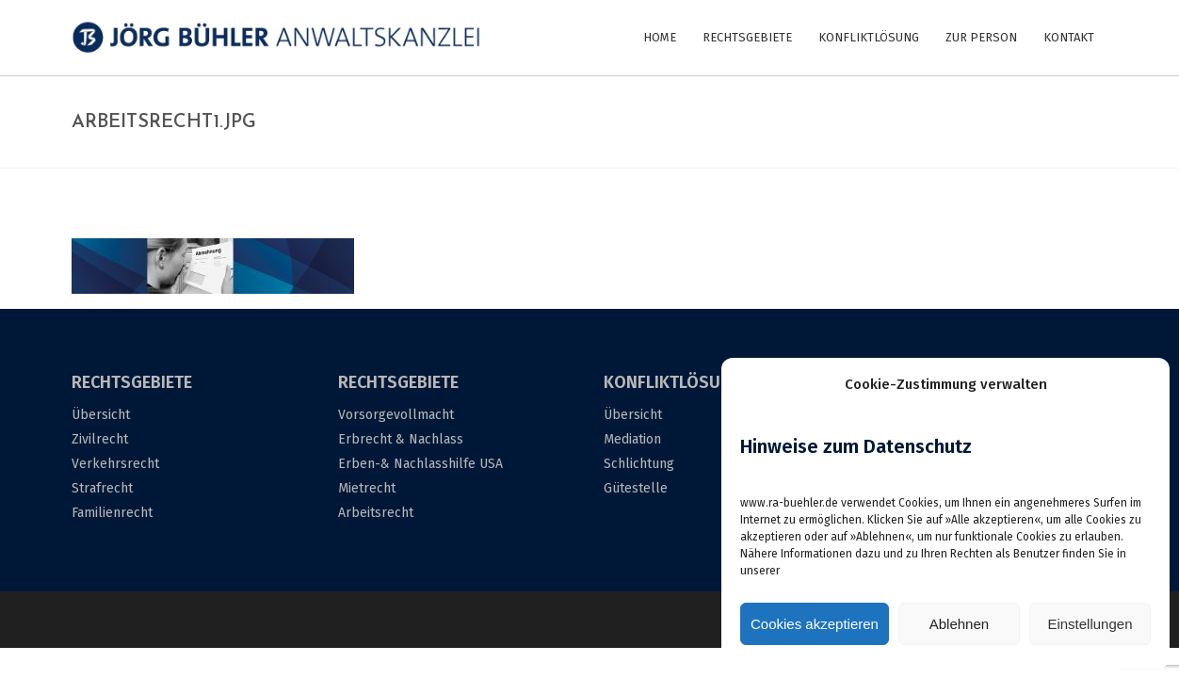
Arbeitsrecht (375, 513)
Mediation (632, 439)
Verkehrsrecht (115, 464)
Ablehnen (959, 624)
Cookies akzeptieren (815, 624)
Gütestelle (636, 488)
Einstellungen (1089, 624)
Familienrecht (112, 513)
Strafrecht (102, 488)
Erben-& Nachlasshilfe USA (420, 464)
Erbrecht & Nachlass (400, 439)
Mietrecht (367, 488)
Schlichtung (639, 464)
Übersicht (101, 415)
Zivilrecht (100, 439)
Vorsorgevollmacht (396, 415)
